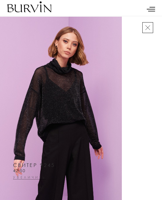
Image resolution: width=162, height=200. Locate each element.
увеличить (29, 177)
